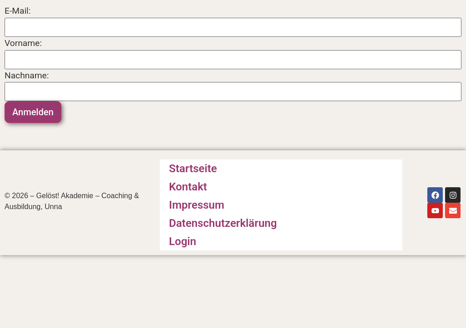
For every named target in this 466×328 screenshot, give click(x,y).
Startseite (193, 168)
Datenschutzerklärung (223, 223)
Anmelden (33, 112)
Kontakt (188, 186)
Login (182, 241)
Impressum (196, 205)
